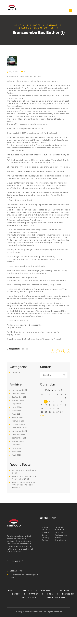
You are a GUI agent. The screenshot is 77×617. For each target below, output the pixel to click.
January (18, 424)
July (16, 404)
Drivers (45, 532)
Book (44, 535)
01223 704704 (16, 571)
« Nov (43, 415)
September (20, 397)
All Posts (34, 25)
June (17, 407)
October (18, 393)
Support (59, 532)
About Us (59, 530)
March (17, 417)
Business (46, 530)
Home (17, 25)
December (19, 428)
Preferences (61, 535)
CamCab (52, 25)
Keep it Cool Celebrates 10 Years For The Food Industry (23, 485)
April (17, 414)
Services (59, 527)
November (19, 390)
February (19, 421)
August (18, 400)
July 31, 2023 (13, 71)
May (16, 411)
